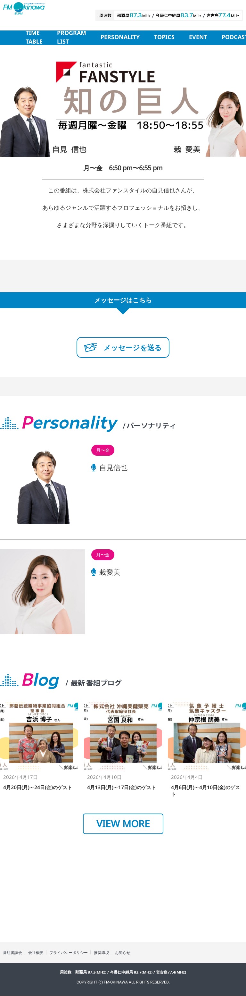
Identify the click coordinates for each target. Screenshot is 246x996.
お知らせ (125, 953)
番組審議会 (12, 953)
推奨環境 (103, 953)
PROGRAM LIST (71, 37)
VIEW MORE (123, 823)
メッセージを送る (123, 347)
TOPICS (164, 37)
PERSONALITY (120, 37)
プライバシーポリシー (70, 953)
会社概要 (36, 953)
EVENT (198, 37)
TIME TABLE (34, 37)
